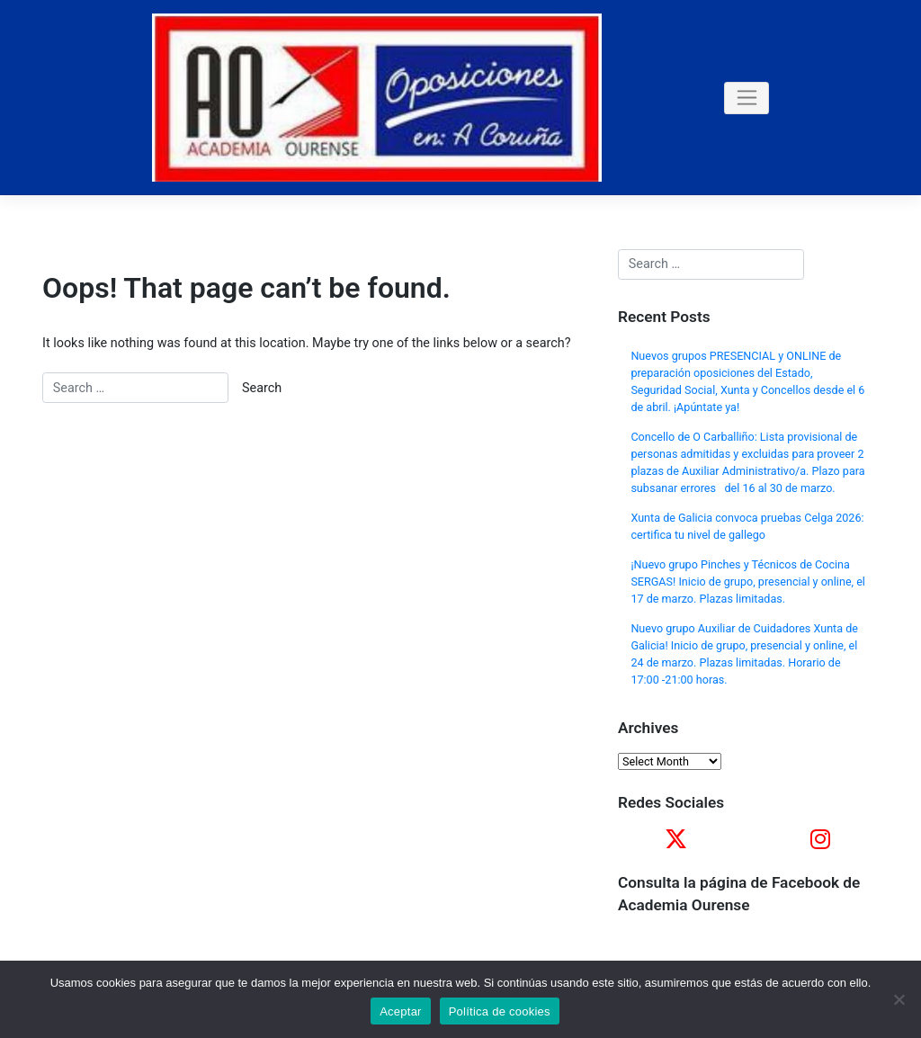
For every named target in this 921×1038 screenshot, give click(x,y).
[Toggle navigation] (747, 98)
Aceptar (401, 1011)
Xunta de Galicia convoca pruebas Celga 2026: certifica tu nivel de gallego (746, 526)
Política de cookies (499, 1011)
